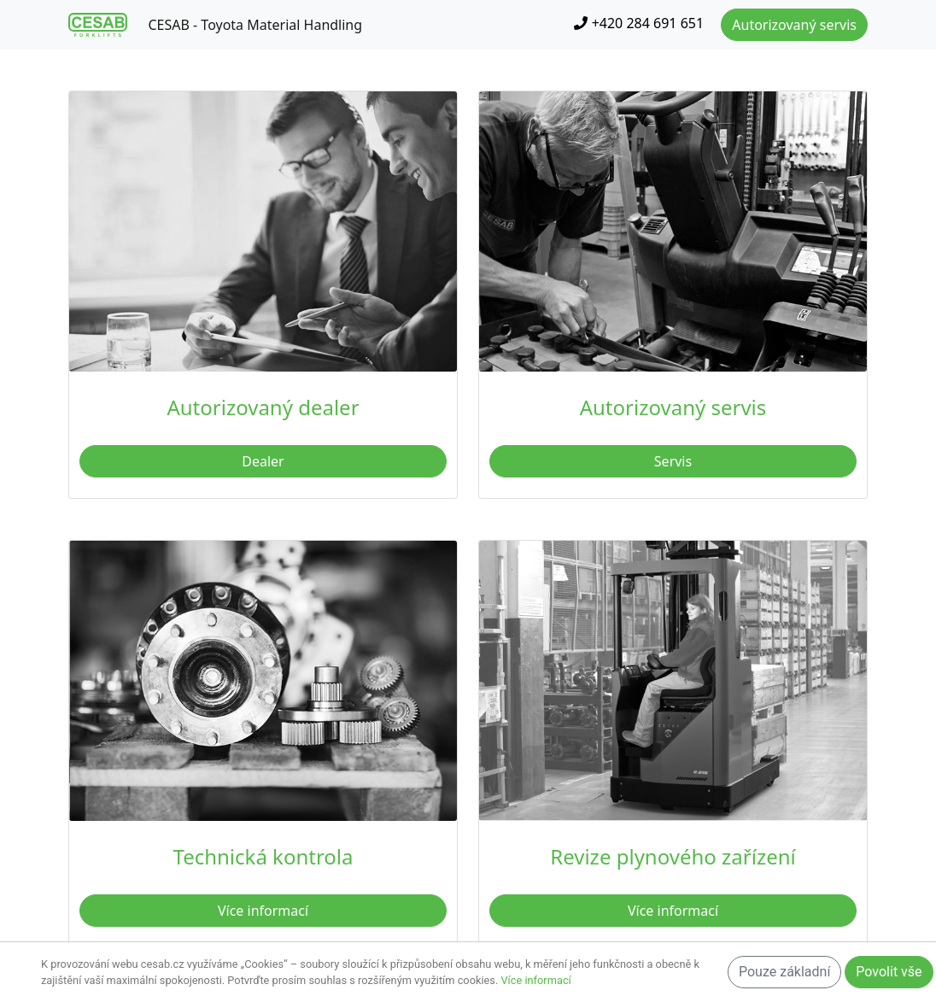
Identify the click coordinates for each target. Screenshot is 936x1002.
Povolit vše (888, 972)
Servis (673, 461)
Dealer (263, 461)
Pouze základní (784, 972)
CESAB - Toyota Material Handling (255, 24)
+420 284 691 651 (639, 23)
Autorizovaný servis (794, 24)
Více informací (263, 910)
